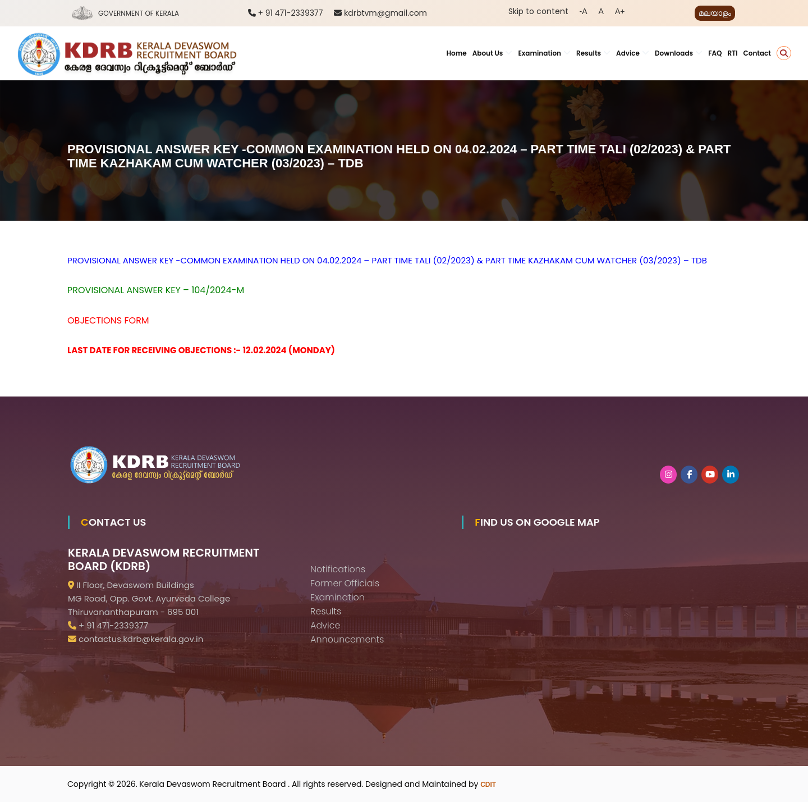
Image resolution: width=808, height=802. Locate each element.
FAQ (715, 53)
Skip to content (538, 11)
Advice (628, 53)
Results (588, 53)
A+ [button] (620, 11)
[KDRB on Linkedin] (730, 475)
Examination (539, 53)
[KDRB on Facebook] (689, 475)
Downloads (674, 53)
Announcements (347, 639)
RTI (733, 53)
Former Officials (344, 583)
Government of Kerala (138, 13)
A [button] (601, 11)
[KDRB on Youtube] (709, 475)
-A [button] (583, 11)
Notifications (337, 569)
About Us (487, 53)
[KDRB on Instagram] (668, 475)
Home (456, 53)
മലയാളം (715, 13)
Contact (757, 53)
